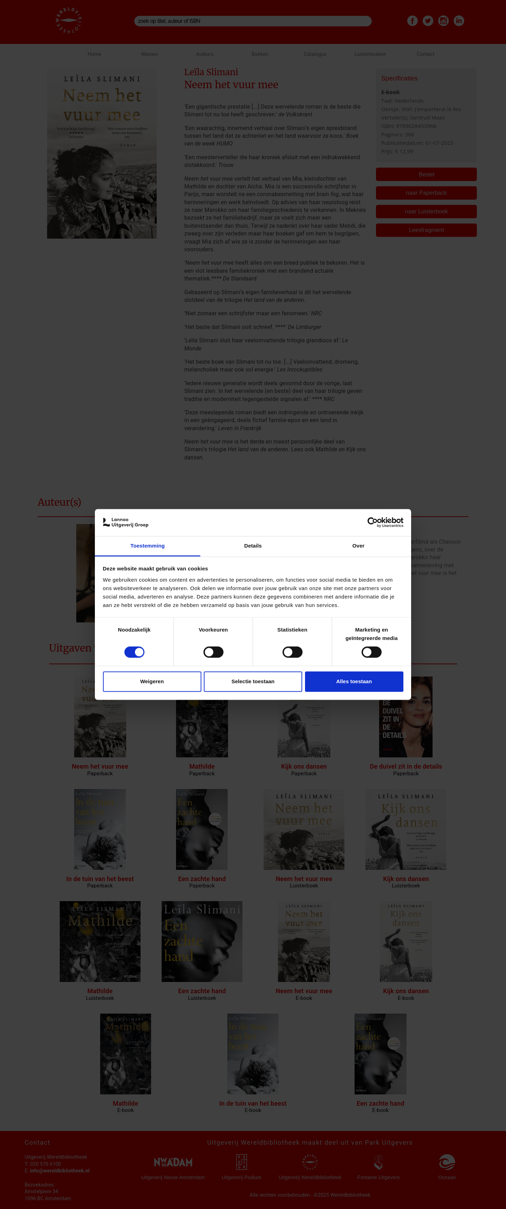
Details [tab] (253, 546)
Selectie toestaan (253, 681)
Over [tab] (358, 546)
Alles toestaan (354, 681)
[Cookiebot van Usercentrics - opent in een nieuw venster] (372, 522)
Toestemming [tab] (147, 546)
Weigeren (152, 681)
